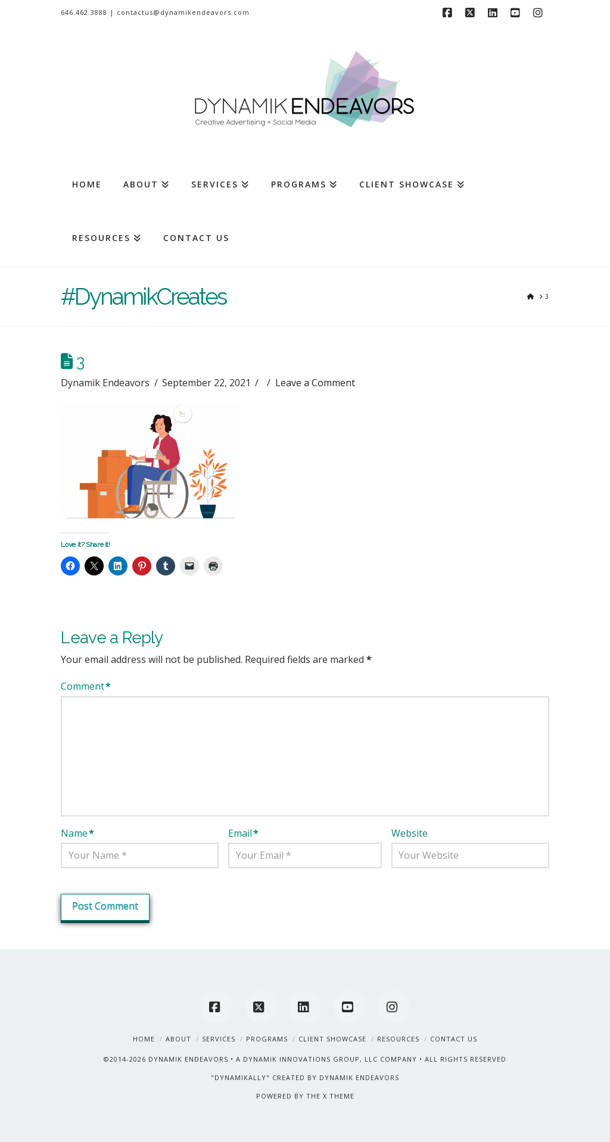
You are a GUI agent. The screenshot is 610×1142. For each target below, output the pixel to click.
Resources (398, 1038)
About (178, 1038)
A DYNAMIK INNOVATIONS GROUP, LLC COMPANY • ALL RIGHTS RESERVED (371, 1059)
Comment (85, 686)
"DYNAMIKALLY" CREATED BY (265, 1077)
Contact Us (453, 1038)
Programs (267, 1038)
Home (144, 1038)
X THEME (338, 1095)
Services (218, 1038)
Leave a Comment (315, 382)
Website (409, 833)
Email (243, 833)
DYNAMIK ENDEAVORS (188, 1059)
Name (77, 833)
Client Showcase (332, 1038)
